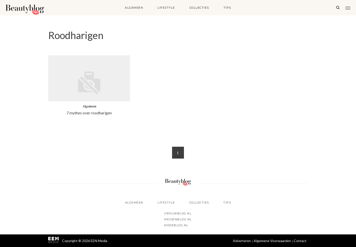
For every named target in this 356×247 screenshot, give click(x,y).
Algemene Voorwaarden (272, 241)
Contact (300, 241)
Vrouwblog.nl (178, 213)
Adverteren (242, 241)
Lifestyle (166, 7)
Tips (227, 7)
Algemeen (134, 7)
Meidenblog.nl (178, 219)
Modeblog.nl (176, 225)
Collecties (199, 7)
